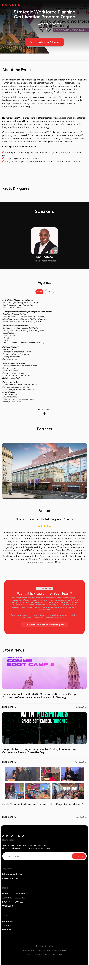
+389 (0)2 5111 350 (10, 878)
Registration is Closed (44, 42)
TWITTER (6, 925)
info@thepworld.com (12, 874)
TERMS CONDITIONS (52, 954)
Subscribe (79, 856)
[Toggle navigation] (85, 5)
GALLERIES (20, 897)
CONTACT (19, 902)
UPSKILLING (8, 906)
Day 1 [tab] (39, 291)
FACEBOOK (7, 921)
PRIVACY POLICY (34, 954)
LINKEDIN (6, 929)
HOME (5, 893)
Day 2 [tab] (49, 291)
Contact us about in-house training (44, 624)
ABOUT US (7, 897)
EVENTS (6, 902)
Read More (44, 411)
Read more (9, 706)
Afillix (51, 946)
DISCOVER (20, 893)
